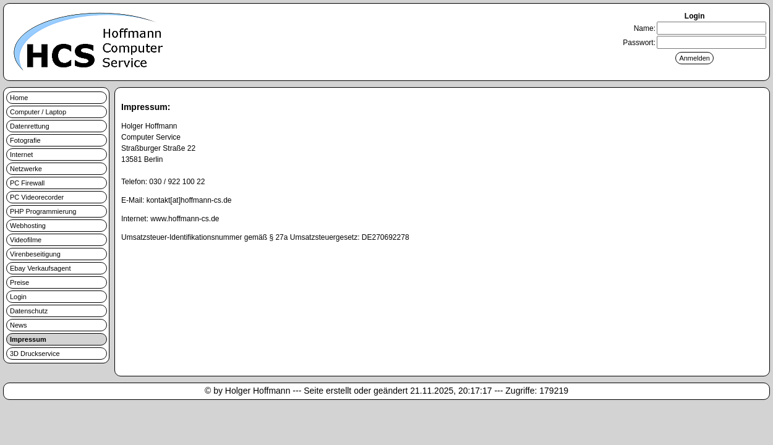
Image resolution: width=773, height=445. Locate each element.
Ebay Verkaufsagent (40, 268)
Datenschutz (29, 311)
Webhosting (28, 225)
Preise (19, 282)
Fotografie (25, 140)
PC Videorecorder (37, 197)
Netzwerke (26, 168)
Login (18, 296)
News (18, 325)
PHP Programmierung (43, 211)
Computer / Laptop (38, 112)
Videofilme (25, 240)
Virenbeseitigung (35, 254)
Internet (21, 154)
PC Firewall (27, 183)
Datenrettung (29, 126)
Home (19, 97)
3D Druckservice (35, 353)
